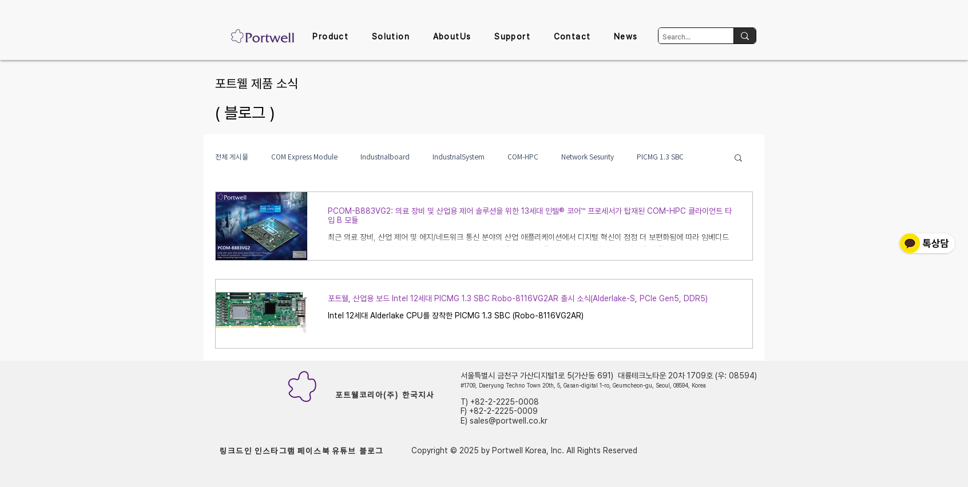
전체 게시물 (231, 157)
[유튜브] (344, 451)
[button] (330, 37)
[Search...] (685, 37)
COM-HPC (522, 157)
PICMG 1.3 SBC (660, 157)
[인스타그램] (274, 451)
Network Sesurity (587, 157)
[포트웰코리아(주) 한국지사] (384, 395)
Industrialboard (385, 157)
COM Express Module (304, 157)
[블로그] (371, 451)
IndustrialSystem (459, 157)
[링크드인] (236, 451)
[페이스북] (313, 451)
